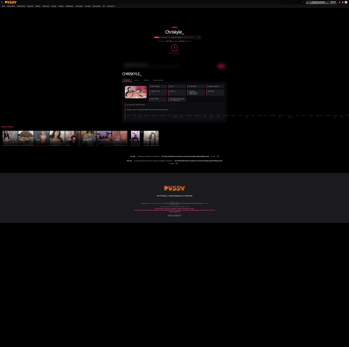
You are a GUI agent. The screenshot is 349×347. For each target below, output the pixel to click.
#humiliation (273, 115)
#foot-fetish (247, 116)
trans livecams (97, 6)
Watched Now (21, 6)
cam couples (79, 6)
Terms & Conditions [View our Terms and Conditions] (170, 208)
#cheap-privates (175, 116)
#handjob (259, 115)
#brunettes (154, 115)
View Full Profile (158, 80)
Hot (104, 6)
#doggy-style (212, 116)
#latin (297, 115)
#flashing (233, 115)
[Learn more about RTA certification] (170, 216)
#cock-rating (181, 116)
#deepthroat (198, 115)
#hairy (252, 115)
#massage (310, 115)
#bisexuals (146, 115)
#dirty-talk (205, 116)
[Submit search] (303, 2)
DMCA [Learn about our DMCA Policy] (180, 208)
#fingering (226, 115)
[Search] (292, 2)
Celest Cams (45, 6)
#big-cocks (140, 116)
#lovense (303, 115)
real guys (61, 6)
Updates (37, 6)
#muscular (328, 115)
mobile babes (69, 6)
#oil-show (342, 116)
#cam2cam (163, 115)
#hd (266, 115)
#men (129, 115)
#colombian (189, 115)
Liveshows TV (111, 6)
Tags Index (30, 6)
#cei (169, 115)
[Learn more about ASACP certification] (177, 216)
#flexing (241, 115)
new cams (87, 6)
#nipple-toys (336, 116)
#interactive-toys (282, 116)
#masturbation (319, 115)
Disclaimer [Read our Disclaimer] (186, 208)
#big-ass (134, 116)
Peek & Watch (11, 6)
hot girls (54, 6)
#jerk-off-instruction (290, 116)
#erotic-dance (219, 116)
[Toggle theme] (343, 2)
